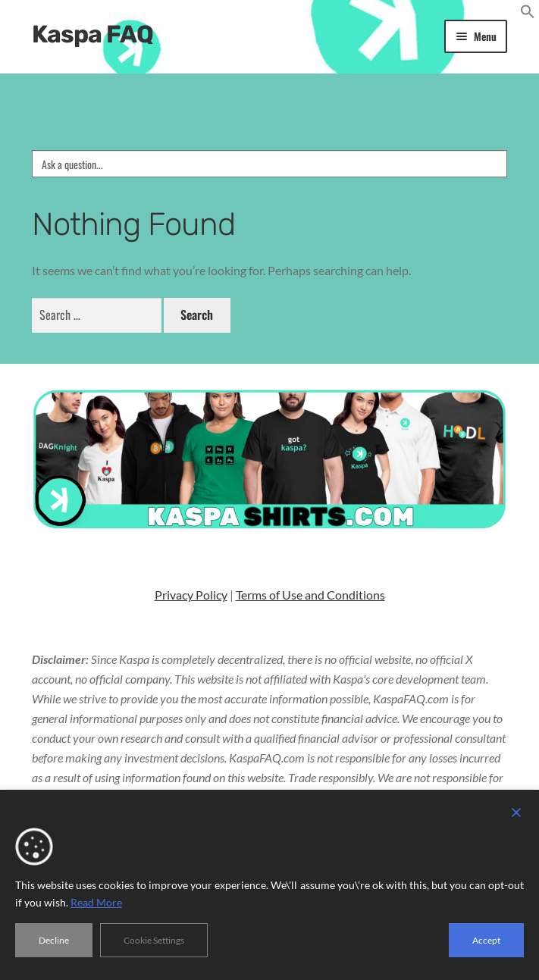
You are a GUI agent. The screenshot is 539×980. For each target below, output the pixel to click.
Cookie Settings (154, 940)
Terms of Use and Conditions (310, 594)
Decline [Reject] (54, 940)
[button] (527, 14)
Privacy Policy (191, 594)
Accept (486, 940)
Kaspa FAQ (92, 34)
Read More (96, 902)
